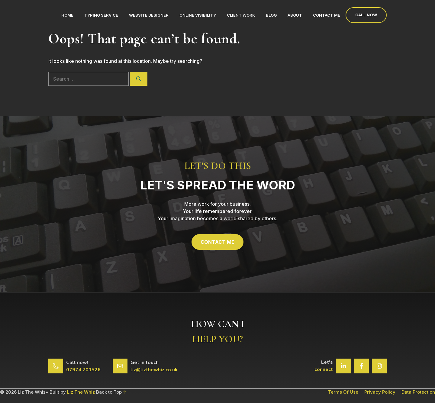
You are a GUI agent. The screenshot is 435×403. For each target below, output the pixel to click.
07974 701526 (83, 369)
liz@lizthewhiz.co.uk (154, 369)
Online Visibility (197, 15)
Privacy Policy (379, 392)
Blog (271, 15)
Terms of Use (343, 392)
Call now (366, 14)
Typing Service (101, 15)
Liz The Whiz (81, 392)
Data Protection (418, 392)
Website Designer (149, 15)
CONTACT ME (217, 242)
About (295, 15)
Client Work (241, 15)
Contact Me (326, 15)
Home (67, 15)
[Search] (138, 79)
